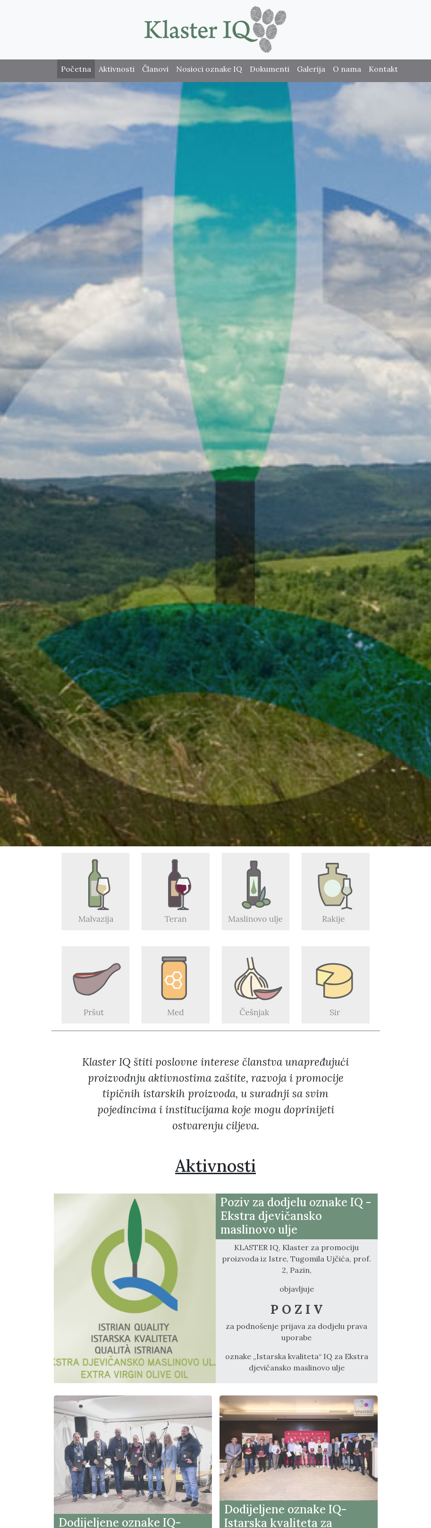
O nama (347, 69)
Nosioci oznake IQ (209, 69)
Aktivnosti (117, 69)
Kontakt (383, 69)
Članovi (155, 69)
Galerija (311, 69)
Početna (76, 69)
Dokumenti (269, 69)
